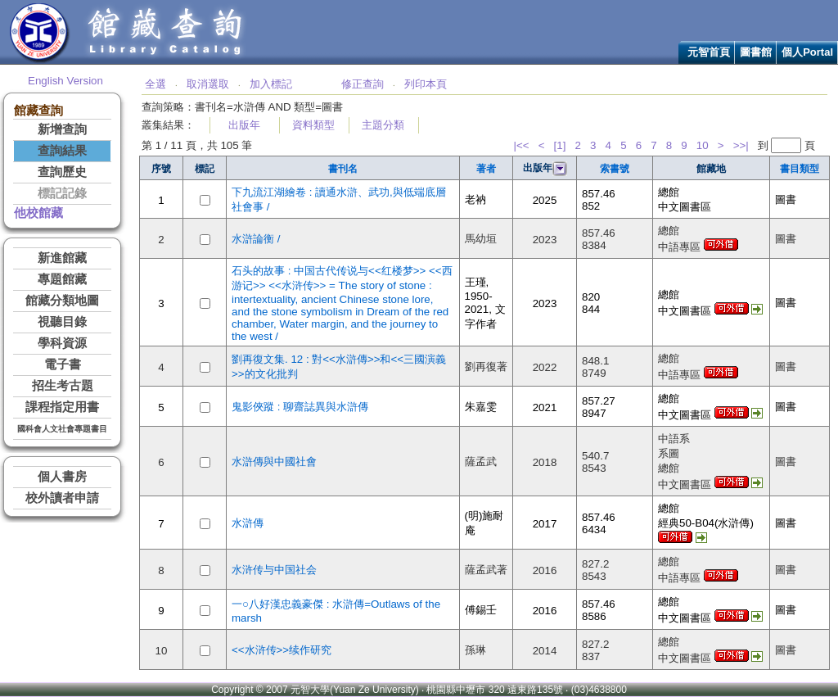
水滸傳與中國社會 (274, 461)
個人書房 (62, 476)
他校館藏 (38, 213)
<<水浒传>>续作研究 (281, 650)
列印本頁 (425, 84)
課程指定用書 (62, 407)
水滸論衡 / (256, 239)
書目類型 (799, 168)
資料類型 (313, 125)
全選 (155, 84)
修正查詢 (362, 84)
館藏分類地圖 (62, 300)
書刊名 (343, 168)
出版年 (244, 125)
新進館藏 (62, 258)
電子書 (62, 364)
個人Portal (807, 52)
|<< (521, 145)
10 (702, 145)
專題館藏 (62, 279)
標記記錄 (62, 193)
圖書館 (756, 52)
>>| (741, 145)
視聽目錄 (62, 321)
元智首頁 (708, 52)
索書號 (614, 168)
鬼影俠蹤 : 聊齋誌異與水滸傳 (300, 407)
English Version (65, 81)
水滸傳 (248, 523)
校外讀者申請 (62, 498)
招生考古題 (62, 385)
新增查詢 (62, 129)
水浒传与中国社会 (274, 569)
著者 (486, 168)
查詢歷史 (62, 172)
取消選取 (208, 84)
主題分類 (383, 125)
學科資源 (62, 343)
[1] (560, 145)
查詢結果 (62, 150)
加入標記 (271, 84)
